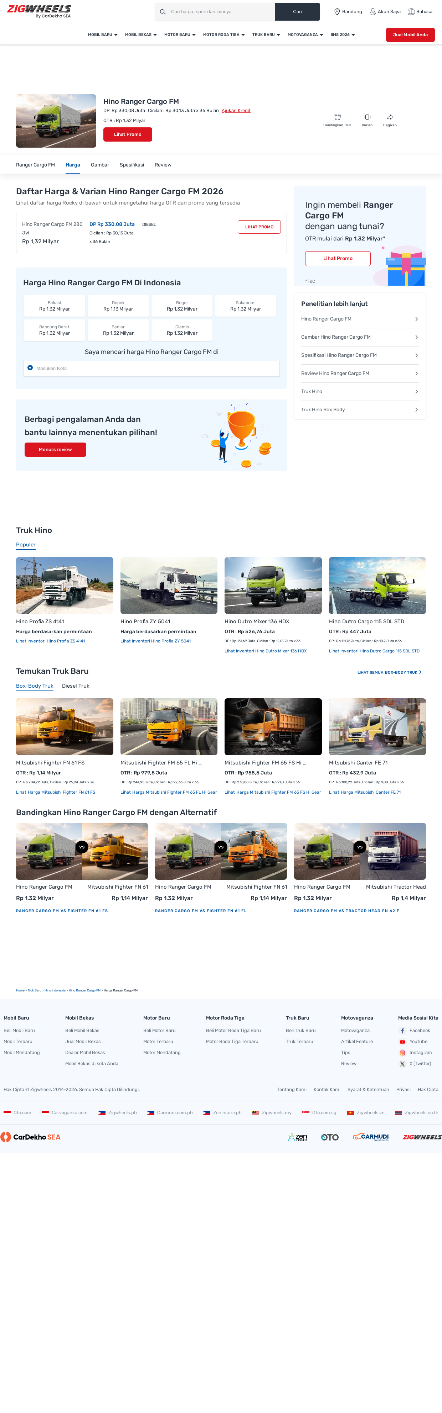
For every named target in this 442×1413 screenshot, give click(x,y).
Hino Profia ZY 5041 (145, 621)
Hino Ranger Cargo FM (360, 319)
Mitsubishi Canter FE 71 (358, 763)
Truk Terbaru (299, 1041)
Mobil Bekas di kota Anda (91, 1063)
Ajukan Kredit (236, 110)
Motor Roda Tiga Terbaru (232, 1041)
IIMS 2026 (340, 34)
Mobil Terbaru (18, 1041)
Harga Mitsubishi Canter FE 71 (370, 792)
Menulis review (55, 449)
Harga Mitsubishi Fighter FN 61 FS (61, 792)
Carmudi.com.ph (170, 1112)
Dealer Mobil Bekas (85, 1052)
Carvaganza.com (65, 1112)
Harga (73, 165)
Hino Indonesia (55, 990)
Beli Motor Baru (159, 1030)
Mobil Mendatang (22, 1052)
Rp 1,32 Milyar (54, 306)
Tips (345, 1052)
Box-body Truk (403, 672)
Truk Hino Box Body (360, 410)
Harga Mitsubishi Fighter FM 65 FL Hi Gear (174, 792)
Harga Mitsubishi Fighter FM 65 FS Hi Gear (278, 792)
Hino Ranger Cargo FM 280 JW (52, 228)
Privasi (403, 1089)
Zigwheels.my (272, 1112)
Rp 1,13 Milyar (118, 306)
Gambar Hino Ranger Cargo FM (360, 337)
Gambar (100, 165)
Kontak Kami (327, 1089)
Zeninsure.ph (222, 1112)
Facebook (414, 1031)
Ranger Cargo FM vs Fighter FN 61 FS (62, 911)
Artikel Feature (357, 1041)
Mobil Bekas (138, 34)
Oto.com (17, 1112)
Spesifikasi (132, 165)
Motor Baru (177, 34)
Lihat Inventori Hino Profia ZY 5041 (155, 641)
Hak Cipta (428, 1089)
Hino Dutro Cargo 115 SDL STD (366, 621)
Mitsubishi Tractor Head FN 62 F (396, 887)
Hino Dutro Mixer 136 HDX (257, 621)
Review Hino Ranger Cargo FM (360, 373)
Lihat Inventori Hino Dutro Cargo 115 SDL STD (374, 651)
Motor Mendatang (162, 1052)
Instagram (415, 1053)
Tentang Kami (292, 1089)
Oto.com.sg (319, 1112)
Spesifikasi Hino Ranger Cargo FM (360, 355)
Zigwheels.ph (117, 1112)
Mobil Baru (100, 34)
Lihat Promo (128, 134)
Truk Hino (360, 391)
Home (20, 990)
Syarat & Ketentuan (368, 1089)
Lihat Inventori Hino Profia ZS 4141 (50, 641)
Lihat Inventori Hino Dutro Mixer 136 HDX (266, 651)
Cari (297, 11)
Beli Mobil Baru (19, 1030)
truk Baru (34, 990)
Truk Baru (263, 34)
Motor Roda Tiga (221, 34)
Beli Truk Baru (301, 1030)
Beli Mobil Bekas (82, 1030)
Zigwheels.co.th (416, 1112)
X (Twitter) (414, 1064)
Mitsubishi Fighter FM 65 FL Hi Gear (162, 763)
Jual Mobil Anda (410, 34)
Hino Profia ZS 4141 (40, 621)
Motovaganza (303, 34)
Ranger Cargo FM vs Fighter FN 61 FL (201, 911)
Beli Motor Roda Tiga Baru (233, 1030)
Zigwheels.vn (366, 1112)
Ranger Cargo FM (35, 165)
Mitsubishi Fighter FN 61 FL (256, 887)
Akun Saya (385, 11)
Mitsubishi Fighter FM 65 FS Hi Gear (266, 763)
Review (163, 165)
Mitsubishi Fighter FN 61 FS (50, 763)
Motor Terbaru (158, 1041)
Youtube (412, 1042)
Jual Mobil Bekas (83, 1041)
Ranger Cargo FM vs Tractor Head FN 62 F (347, 911)
